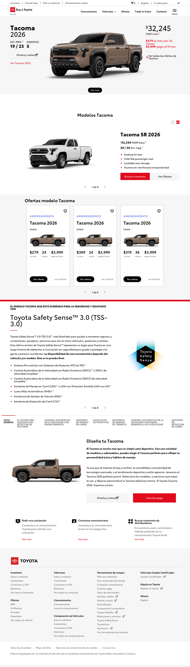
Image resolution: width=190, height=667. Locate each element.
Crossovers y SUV (20, 584)
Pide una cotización (107, 576)
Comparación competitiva (110, 608)
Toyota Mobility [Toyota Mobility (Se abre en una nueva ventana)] (107, 613)
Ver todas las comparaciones (69, 635)
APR (13, 604)
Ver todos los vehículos (66, 592)
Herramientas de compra (110, 572)
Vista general (9, 421)
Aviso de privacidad (21, 647)
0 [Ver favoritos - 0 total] (133, 3)
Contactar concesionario (110, 584)
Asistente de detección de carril (178, 423)
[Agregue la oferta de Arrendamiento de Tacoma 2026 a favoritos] (65, 211)
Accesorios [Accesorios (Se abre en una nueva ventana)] (105, 628)
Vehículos (59, 572)
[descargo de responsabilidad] (23, 42)
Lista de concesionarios (66, 608)
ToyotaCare (103, 624)
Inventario (16, 572)
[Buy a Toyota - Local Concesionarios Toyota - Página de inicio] (22, 11)
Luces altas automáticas (101, 421)
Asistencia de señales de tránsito (119, 422)
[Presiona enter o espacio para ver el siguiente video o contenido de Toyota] (105, 187)
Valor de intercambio (108, 592)
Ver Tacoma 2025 (20, 63)
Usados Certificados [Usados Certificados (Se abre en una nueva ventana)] (153, 577)
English (144, 600)
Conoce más (108, 647)
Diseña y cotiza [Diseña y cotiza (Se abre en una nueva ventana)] (107, 601)
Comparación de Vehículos (69, 616)
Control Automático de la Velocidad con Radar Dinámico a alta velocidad (147, 422)
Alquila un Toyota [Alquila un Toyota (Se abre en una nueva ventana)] (151, 589)
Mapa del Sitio (43, 647)
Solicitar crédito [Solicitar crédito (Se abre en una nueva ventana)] (107, 597)
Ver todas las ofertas (22, 620)
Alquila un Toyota (150, 584)
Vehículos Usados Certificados (157, 572)
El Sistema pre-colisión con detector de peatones (26, 423)
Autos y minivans (19, 576)
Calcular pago (104, 588)
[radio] (172, 122)
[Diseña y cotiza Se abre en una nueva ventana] (27, 54)
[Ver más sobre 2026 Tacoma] (95, 90)
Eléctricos (16, 588)
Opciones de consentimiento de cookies (77, 647)
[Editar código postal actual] (179, 3)
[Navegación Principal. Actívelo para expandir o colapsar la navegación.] (174, 11)
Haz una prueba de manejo (111, 580)
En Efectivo (16, 608)
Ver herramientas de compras (112, 632)
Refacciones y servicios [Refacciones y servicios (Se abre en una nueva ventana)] (111, 616)
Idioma (144, 596)
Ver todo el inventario (22, 592)
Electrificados (104, 604)
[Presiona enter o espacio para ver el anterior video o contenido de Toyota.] (85, 187)
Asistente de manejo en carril (82, 422)
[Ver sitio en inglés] (145, 3)
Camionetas (17, 580)
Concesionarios (62, 600)
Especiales (16, 616)
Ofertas (15, 600)
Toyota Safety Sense (107, 620)
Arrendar (15, 612)
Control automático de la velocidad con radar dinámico (57, 422)
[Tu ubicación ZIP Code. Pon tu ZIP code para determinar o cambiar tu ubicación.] (173, 3)
